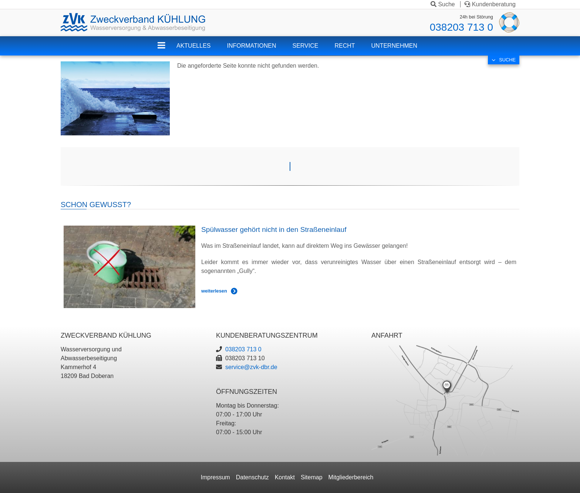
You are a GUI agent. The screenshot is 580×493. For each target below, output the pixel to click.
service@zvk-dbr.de (251, 367)
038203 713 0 (461, 27)
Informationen (251, 46)
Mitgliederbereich (351, 477)
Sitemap (312, 477)
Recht (344, 46)
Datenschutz (252, 477)
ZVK (167, 50)
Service (305, 46)
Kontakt (285, 477)
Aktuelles (193, 46)
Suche (443, 4)
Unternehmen (394, 46)
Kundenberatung (490, 4)
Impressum (215, 477)
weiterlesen (214, 291)
